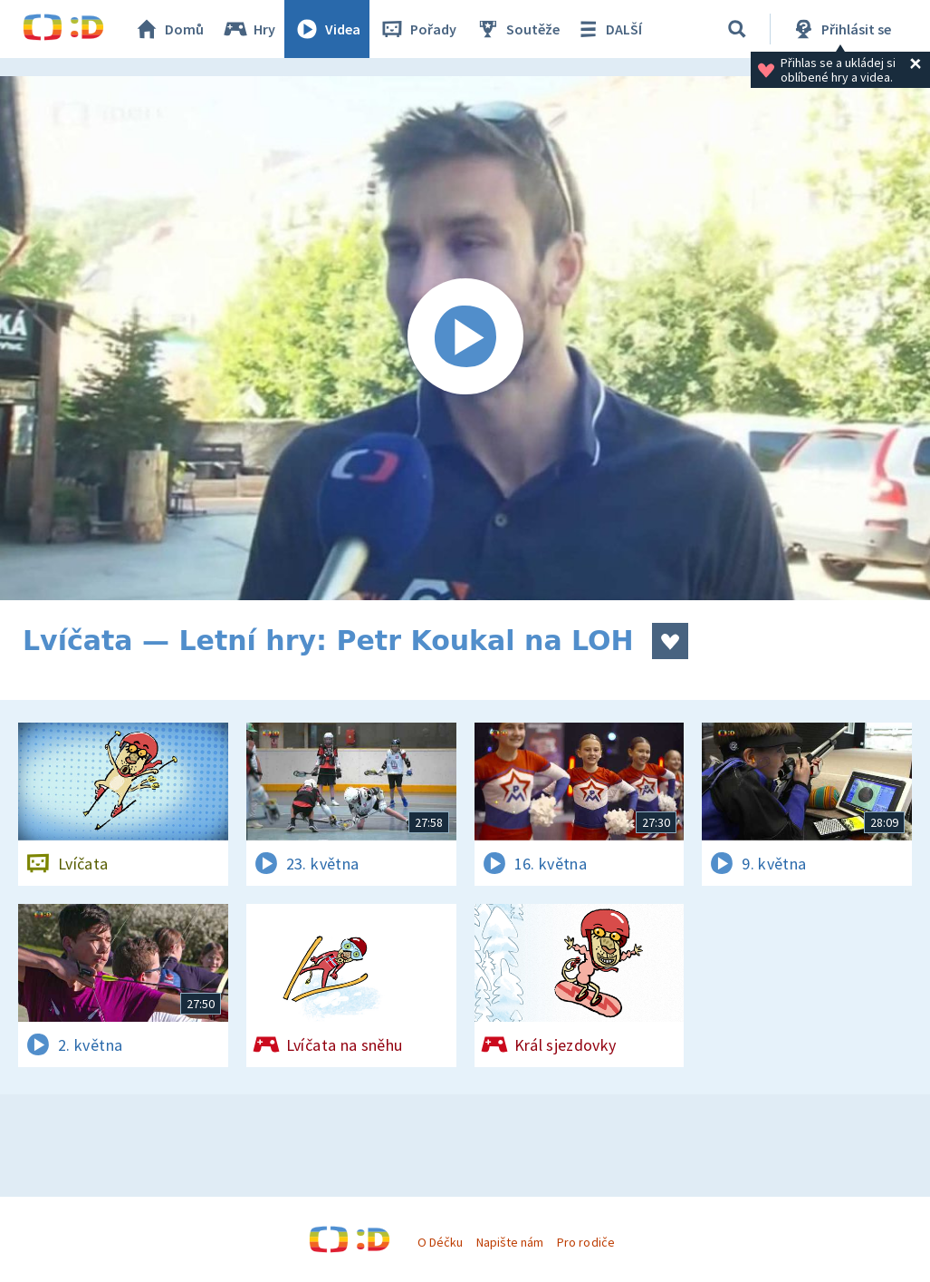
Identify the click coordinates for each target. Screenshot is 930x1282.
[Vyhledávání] (737, 29)
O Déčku (440, 1242)
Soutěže (517, 29)
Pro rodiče (585, 1242)
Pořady (417, 29)
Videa (326, 29)
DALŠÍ (608, 29)
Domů (168, 29)
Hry (248, 29)
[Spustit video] (465, 338)
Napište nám (509, 1242)
